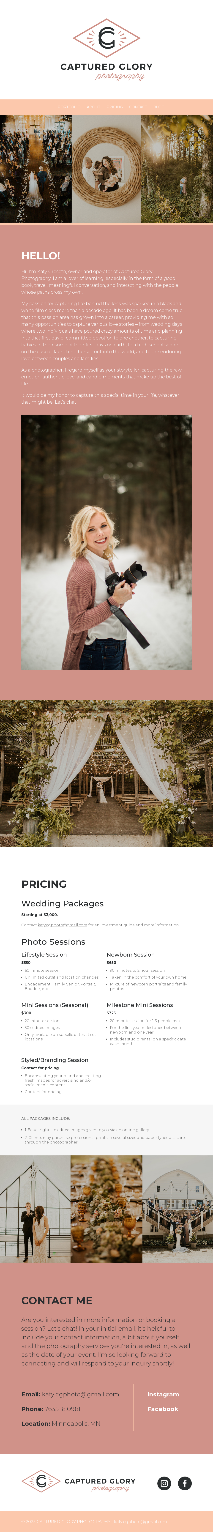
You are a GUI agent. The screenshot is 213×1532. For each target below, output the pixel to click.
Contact (138, 107)
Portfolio (69, 107)
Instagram (163, 1394)
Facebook (162, 1409)
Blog (158, 107)
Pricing (114, 107)
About (93, 107)
